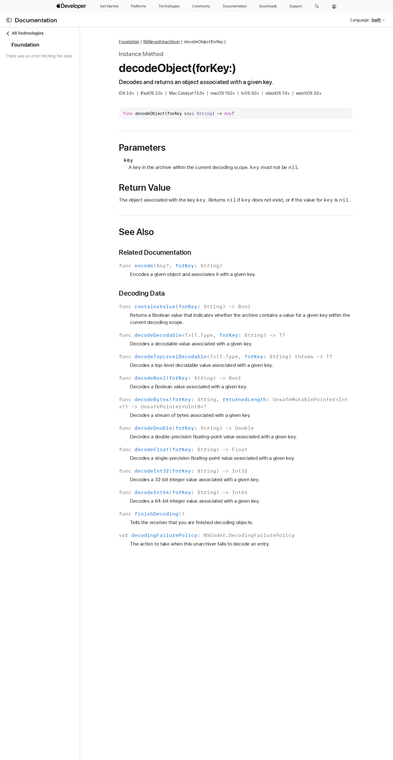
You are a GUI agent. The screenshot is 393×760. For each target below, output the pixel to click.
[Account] (334, 6)
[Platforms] (138, 6)
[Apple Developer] (72, 6)
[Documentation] (234, 6)
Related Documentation (177, 260)
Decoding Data (164, 301)
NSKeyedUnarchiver (183, 41)
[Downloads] (268, 6)
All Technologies (24, 33)
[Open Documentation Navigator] (9, 20)
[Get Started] (109, 6)
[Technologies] (169, 6)
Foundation (151, 41)
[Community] (201, 6)
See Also (158, 239)
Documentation (36, 20)
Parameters (164, 147)
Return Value (166, 187)
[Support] (295, 6)
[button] (316, 6)
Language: (360, 20)
